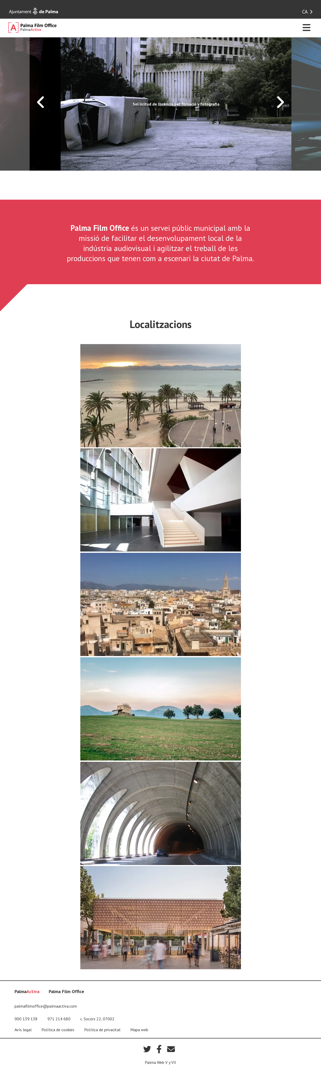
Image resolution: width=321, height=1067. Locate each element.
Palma (27, 991)
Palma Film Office (66, 991)
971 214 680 (58, 1018)
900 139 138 (26, 1018)
